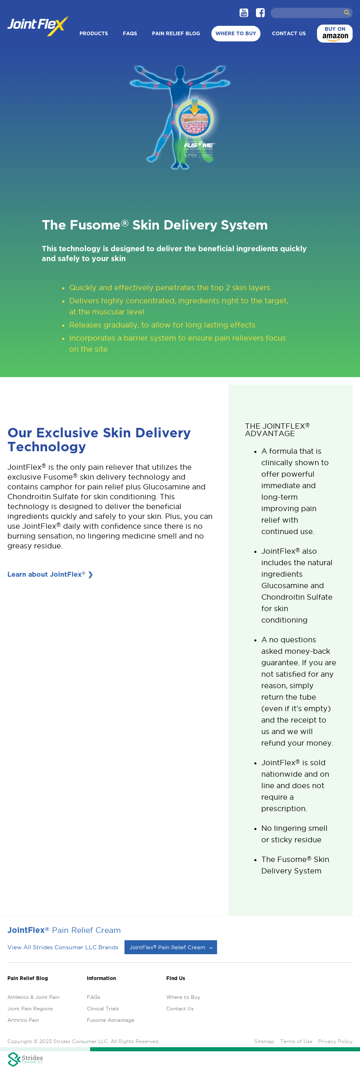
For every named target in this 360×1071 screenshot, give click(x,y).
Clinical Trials (103, 1008)
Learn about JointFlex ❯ (50, 574)
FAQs (130, 33)
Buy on (334, 35)
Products (93, 33)
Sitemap (264, 1041)
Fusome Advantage (110, 1020)
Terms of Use (296, 1041)
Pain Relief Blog (176, 33)
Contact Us (289, 33)
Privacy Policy (335, 1041)
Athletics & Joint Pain (33, 997)
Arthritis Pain (23, 1020)
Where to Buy (235, 33)
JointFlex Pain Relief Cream (167, 947)
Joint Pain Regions (30, 1008)
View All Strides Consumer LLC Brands (62, 947)
